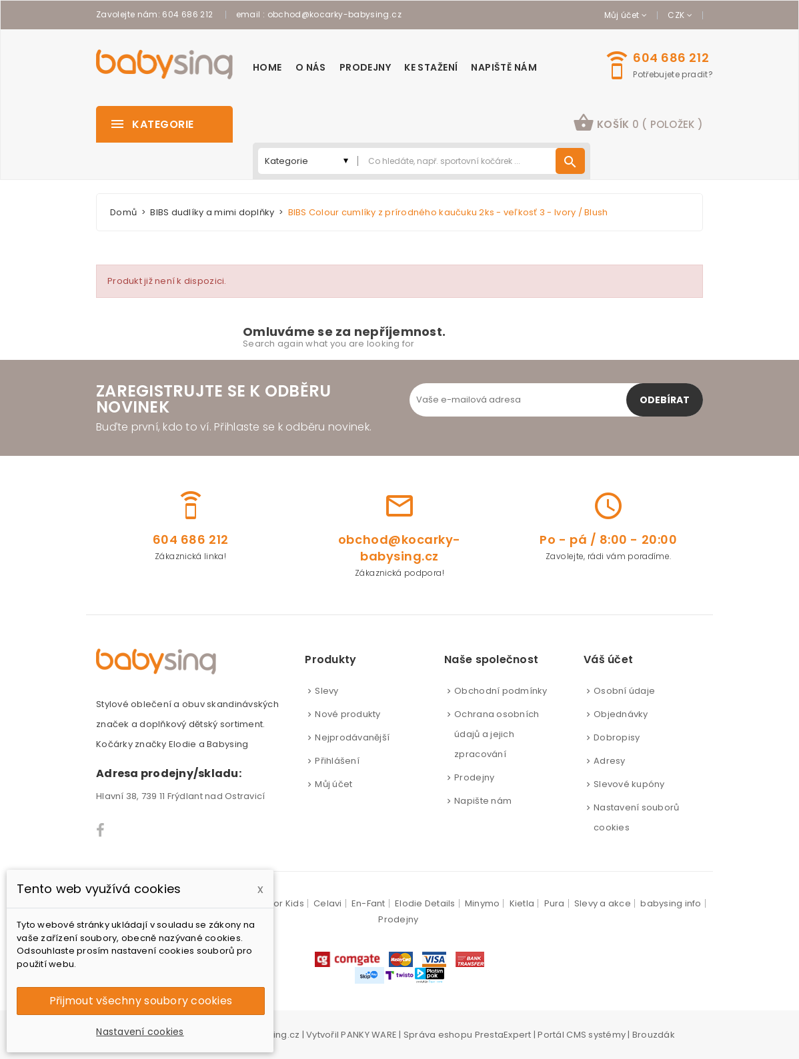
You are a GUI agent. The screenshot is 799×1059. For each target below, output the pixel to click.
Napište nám (483, 800)
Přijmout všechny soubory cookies (140, 1000)
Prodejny (474, 777)
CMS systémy (596, 1034)
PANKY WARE (369, 1034)
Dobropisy (617, 737)
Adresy (610, 760)
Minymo (482, 903)
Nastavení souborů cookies (636, 817)
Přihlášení (337, 760)
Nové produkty (347, 714)
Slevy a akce (602, 903)
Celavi (327, 903)
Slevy (326, 690)
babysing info (670, 903)
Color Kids (281, 903)
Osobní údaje (624, 690)
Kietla (522, 903)
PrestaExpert (503, 1034)
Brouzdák (653, 1034)
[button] (638, 124)
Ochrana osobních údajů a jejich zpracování (496, 734)
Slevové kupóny (629, 784)
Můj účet (333, 784)
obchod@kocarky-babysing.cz (334, 14)
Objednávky (621, 714)
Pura (554, 903)
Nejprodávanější (352, 737)
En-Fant (368, 903)
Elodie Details (425, 903)
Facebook (101, 830)
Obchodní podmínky (500, 690)
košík (638, 122)
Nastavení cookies (139, 1031)
